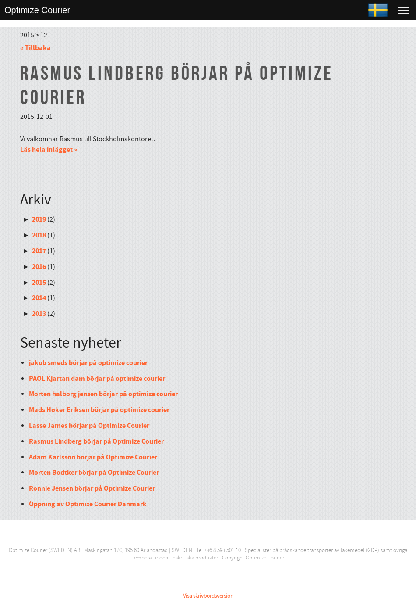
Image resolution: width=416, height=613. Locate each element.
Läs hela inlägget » (49, 149)
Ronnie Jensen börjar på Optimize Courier (92, 488)
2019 (39, 219)
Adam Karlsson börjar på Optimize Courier (93, 457)
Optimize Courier (37, 10)
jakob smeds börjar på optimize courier (88, 363)
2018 (39, 235)
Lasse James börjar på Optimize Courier (89, 425)
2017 (39, 251)
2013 (39, 314)
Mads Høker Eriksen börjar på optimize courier (99, 410)
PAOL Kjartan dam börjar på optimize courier (97, 379)
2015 (39, 282)
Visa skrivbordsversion (208, 595)
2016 (39, 267)
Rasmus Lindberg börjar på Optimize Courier (96, 441)
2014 (39, 298)
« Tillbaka (35, 48)
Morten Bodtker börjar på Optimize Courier (94, 472)
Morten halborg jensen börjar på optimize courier (103, 394)
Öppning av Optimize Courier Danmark (88, 504)
